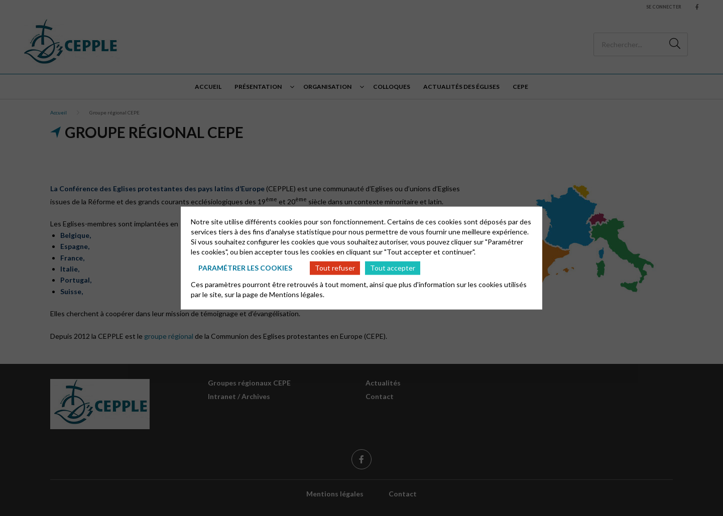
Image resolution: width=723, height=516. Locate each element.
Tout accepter (392, 268)
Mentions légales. (296, 294)
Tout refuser (335, 268)
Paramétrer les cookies (245, 268)
